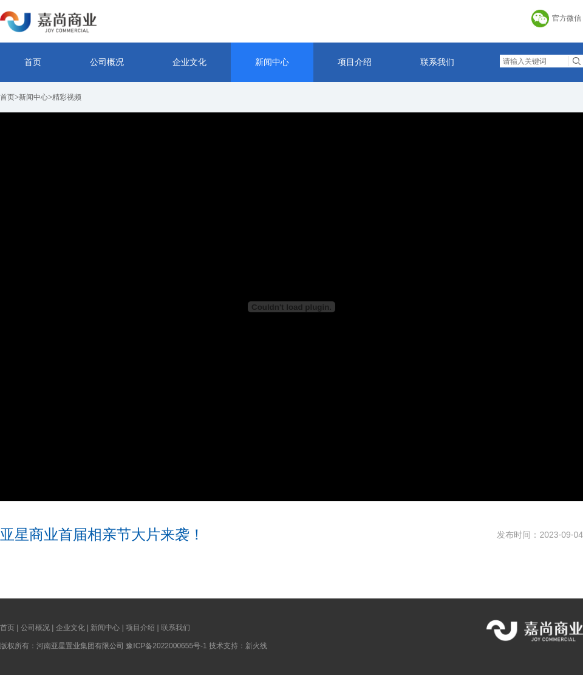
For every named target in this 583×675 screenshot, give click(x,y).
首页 (32, 62)
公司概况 (107, 62)
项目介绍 (355, 62)
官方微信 (566, 18)
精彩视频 (66, 97)
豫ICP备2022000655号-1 (166, 646)
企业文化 (189, 62)
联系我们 (437, 62)
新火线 (256, 646)
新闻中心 (272, 62)
